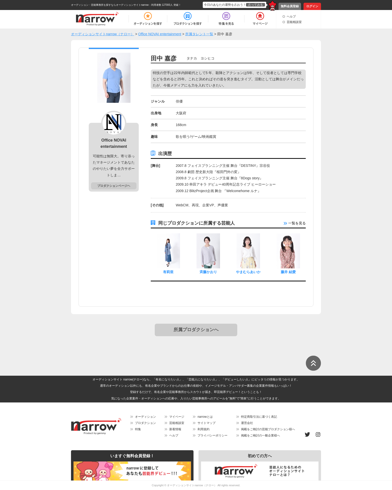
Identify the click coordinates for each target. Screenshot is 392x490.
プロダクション (145, 423)
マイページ (176, 416)
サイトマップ (207, 423)
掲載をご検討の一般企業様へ (260, 435)
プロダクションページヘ (113, 186)
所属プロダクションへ (196, 329)
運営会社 (247, 423)
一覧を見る (295, 223)
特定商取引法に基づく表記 (259, 416)
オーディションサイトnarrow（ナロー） (192, 485)
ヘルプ (291, 16)
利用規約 (204, 429)
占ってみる (255, 5)
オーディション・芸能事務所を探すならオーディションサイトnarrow (110, 5)
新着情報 (175, 429)
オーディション (145, 416)
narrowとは (205, 416)
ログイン (312, 6)
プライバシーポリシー (213, 435)
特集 (138, 429)
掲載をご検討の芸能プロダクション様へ (268, 429)
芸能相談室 (294, 22)
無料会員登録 (290, 6)
